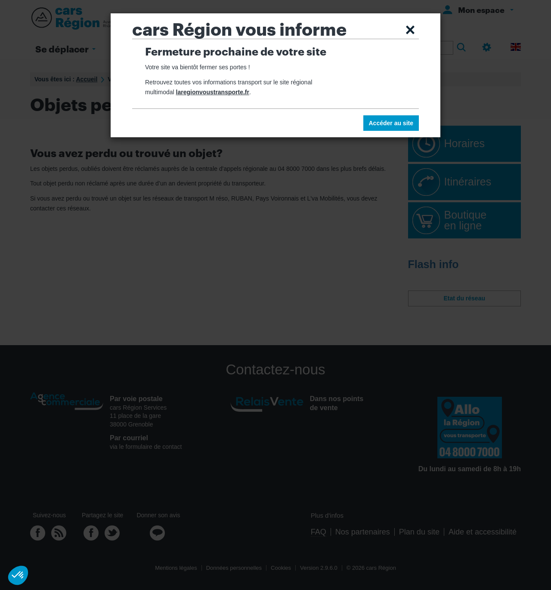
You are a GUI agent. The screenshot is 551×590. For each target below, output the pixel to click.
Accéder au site (391, 123)
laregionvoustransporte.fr (212, 92)
